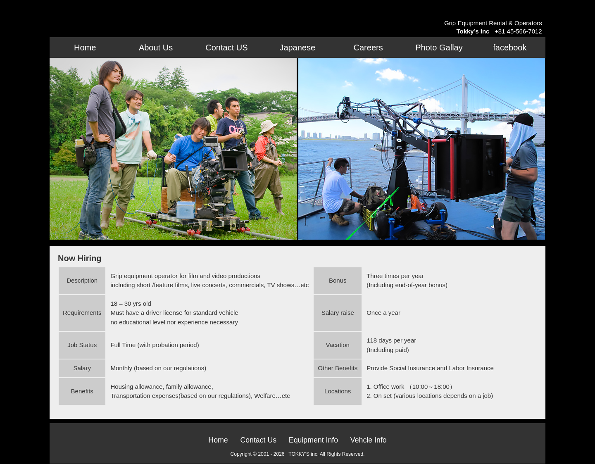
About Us (156, 47)
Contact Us (257, 440)
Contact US (226, 47)
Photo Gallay (439, 47)
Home (85, 47)
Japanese (297, 47)
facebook (509, 47)
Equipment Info (313, 440)
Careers (368, 47)
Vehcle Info (369, 440)
